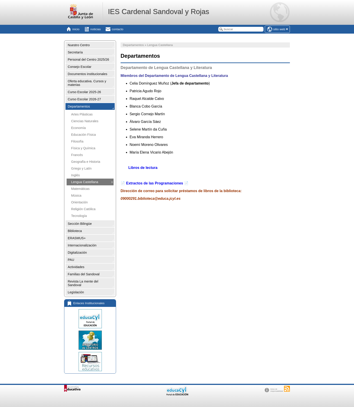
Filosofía (77, 141)
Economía (78, 128)
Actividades (76, 267)
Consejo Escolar (79, 67)
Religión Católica (83, 209)
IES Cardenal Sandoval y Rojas (158, 11)
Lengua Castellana (84, 182)
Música (76, 195)
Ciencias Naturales (84, 121)
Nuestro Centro (79, 45)
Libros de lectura (142, 168)
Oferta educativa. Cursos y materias (87, 83)
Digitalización (77, 252)
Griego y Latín (81, 168)
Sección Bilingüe (80, 223)
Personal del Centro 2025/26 (88, 59)
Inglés (75, 175)
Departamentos (79, 106)
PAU (71, 260)
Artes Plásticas (82, 114)
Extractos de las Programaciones (154, 183)
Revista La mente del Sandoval (83, 283)
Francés (77, 155)
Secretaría (75, 52)
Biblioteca (75, 231)
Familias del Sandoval (84, 274)
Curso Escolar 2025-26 (84, 92)
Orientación (79, 202)
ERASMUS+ (77, 238)
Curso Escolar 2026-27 (84, 99)
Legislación (76, 292)
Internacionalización (82, 245)
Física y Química (83, 148)
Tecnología (79, 216)
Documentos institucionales (87, 74)
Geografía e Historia (85, 161)
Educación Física (83, 134)
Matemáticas (80, 189)
